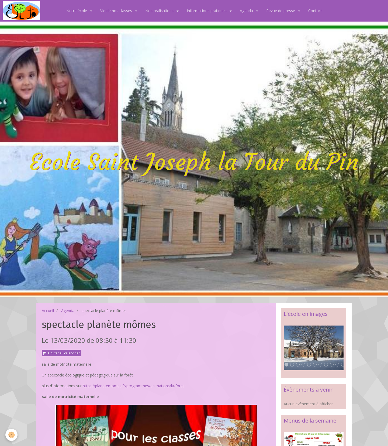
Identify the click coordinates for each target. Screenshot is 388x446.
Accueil (48, 310)
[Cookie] (11, 435)
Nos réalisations (160, 10)
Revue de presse (281, 10)
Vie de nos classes (116, 10)
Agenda (247, 10)
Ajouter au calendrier (61, 353)
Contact (315, 10)
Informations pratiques (207, 10)
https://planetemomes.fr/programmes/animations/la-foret (133, 385)
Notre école (77, 10)
